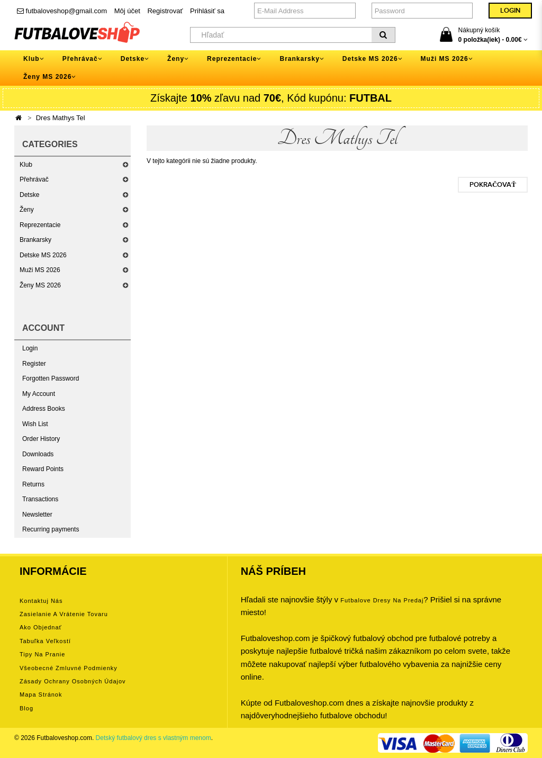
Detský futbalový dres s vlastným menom (153, 738)
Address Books (43, 408)
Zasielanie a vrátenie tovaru (64, 614)
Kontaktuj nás (41, 601)
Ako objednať (41, 627)
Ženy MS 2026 (40, 285)
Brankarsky (35, 239)
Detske (29, 194)
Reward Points (43, 469)
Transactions (40, 499)
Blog (26, 708)
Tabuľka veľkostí (45, 641)
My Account (38, 394)
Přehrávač (34, 179)
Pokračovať (492, 185)
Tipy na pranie (42, 654)
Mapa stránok (41, 694)
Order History (41, 439)
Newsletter (37, 514)
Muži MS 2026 (40, 270)
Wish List (35, 424)
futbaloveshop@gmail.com (62, 11)
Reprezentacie (40, 225)
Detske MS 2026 (43, 255)
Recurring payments (50, 529)
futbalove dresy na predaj (381, 600)
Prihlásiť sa (207, 11)
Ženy (27, 209)
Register (34, 363)
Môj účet (127, 11)
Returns (33, 484)
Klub (26, 164)
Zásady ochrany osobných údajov (73, 681)
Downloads (37, 454)
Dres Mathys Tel (60, 118)
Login (30, 348)
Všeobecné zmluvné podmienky (69, 668)
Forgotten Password (50, 378)
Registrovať (165, 11)
